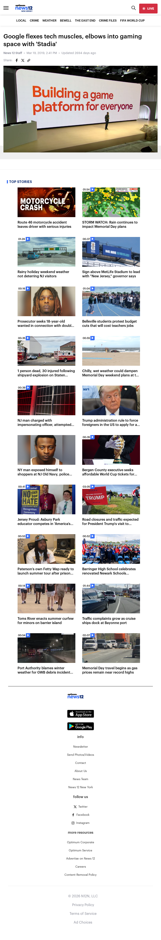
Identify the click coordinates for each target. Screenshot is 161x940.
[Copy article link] (28, 60)
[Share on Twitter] (22, 60)
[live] (148, 8)
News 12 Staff (12, 53)
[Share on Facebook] (16, 60)
